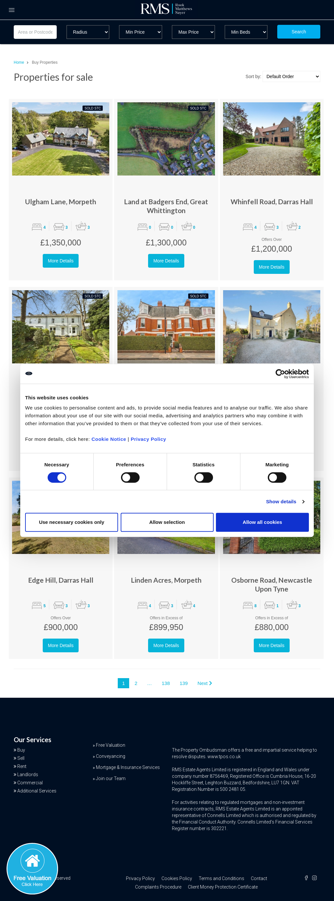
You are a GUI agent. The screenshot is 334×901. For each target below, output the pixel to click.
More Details (61, 260)
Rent (21, 766)
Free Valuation (110, 745)
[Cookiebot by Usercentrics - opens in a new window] (280, 374)
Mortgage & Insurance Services (128, 767)
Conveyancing (110, 756)
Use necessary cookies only (71, 522)
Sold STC (92, 108)
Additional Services (36, 790)
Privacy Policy (148, 439)
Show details (281, 501)
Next (205, 683)
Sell (20, 758)
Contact (259, 878)
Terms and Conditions (221, 878)
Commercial (30, 782)
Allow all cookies (262, 522)
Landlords (27, 774)
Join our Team (111, 778)
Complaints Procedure (158, 887)
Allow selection (167, 522)
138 (166, 683)
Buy (21, 750)
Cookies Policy (176, 878)
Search (299, 31)
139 (184, 683)
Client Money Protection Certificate (223, 887)
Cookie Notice (108, 439)
